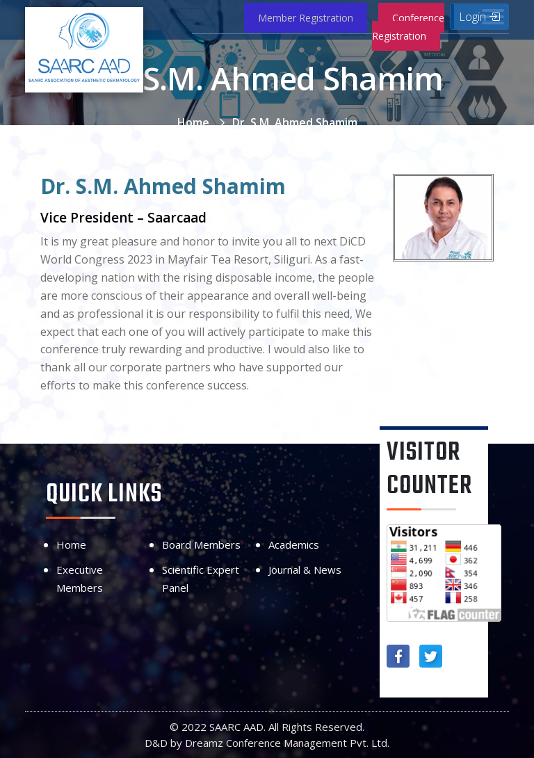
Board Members (201, 544)
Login (479, 16)
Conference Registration (408, 26)
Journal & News (304, 569)
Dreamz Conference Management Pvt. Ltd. (287, 743)
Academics (293, 544)
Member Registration (305, 17)
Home (193, 122)
